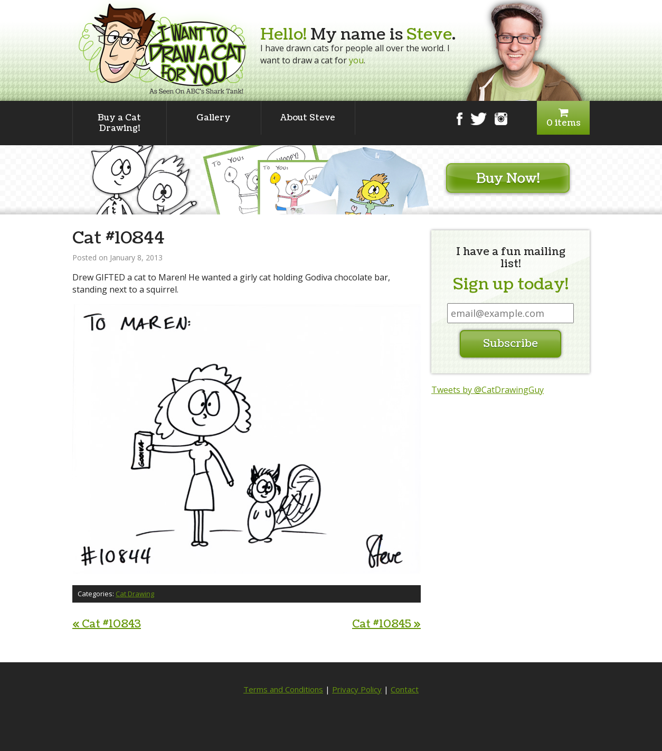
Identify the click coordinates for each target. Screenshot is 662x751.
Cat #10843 (106, 624)
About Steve (307, 118)
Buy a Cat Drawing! (119, 123)
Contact (405, 689)
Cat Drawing (135, 593)
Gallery (213, 118)
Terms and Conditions (283, 689)
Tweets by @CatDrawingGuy (487, 390)
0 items (563, 118)
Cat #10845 (386, 624)
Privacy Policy (357, 689)
